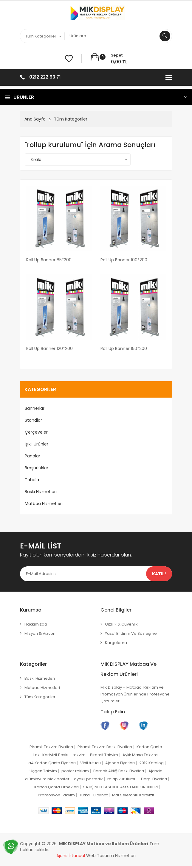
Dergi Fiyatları (154, 779)
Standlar (33, 420)
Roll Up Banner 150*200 (123, 348)
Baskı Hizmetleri (41, 492)
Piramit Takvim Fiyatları (51, 747)
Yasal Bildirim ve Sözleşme (131, 633)
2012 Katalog (151, 763)
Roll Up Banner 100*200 (123, 260)
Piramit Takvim (104, 755)
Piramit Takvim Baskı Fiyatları (105, 747)
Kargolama (116, 642)
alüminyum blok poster (47, 779)
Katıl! (159, 574)
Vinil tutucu (90, 763)
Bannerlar (34, 408)
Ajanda (155, 771)
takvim (79, 755)
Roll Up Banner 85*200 (49, 260)
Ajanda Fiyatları (120, 763)
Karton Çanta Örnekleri (56, 787)
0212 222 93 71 (45, 77)
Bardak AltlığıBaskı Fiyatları (118, 771)
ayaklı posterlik (88, 779)
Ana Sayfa (35, 119)
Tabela (32, 480)
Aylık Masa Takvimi (140, 755)
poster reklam (75, 771)
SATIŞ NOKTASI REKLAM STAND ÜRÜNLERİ (120, 787)
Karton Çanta (149, 747)
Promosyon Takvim (56, 795)
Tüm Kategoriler (70, 119)
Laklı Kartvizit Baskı (50, 755)
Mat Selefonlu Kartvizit (133, 795)
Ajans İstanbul (70, 856)
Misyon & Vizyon (39, 633)
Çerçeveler (36, 432)
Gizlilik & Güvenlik (121, 624)
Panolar (32, 456)
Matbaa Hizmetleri (44, 504)
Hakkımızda (35, 624)
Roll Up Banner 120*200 (49, 348)
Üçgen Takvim (43, 771)
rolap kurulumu (122, 779)
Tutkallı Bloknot (93, 795)
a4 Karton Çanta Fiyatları (52, 763)
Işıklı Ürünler (36, 444)
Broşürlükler (36, 468)
